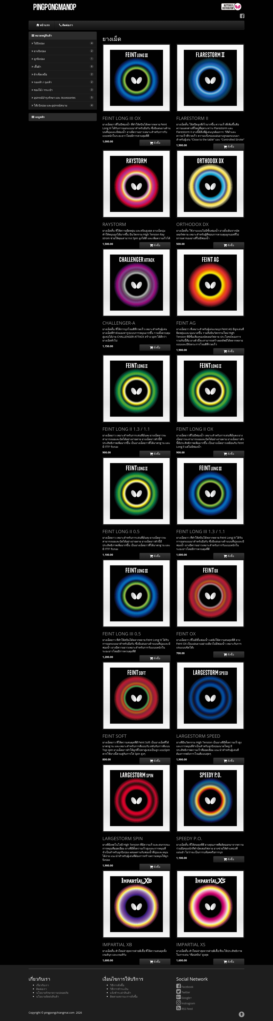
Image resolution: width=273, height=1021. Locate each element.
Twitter (183, 992)
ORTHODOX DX (192, 224)
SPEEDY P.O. (189, 838)
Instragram (185, 1003)
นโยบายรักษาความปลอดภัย (52, 992)
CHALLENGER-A (118, 323)
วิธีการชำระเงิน (119, 989)
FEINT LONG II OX (194, 429)
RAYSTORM (114, 224)
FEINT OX (186, 633)
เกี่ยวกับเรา (42, 985)
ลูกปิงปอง (63, 59)
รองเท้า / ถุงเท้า (63, 82)
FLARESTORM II (192, 118)
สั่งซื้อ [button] (155, 143)
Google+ (184, 998)
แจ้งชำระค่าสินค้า (120, 992)
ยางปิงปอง (63, 51)
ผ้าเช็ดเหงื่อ (63, 74)
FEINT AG (186, 323)
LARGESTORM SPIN (122, 838)
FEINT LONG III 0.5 (121, 633)
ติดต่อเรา (66, 25)
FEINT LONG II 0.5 (121, 531)
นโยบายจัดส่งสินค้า (47, 996)
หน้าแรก (43, 25)
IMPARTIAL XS (190, 944)
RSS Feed (184, 1009)
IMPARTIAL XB (117, 944)
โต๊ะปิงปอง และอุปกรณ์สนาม (63, 105)
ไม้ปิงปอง (63, 43)
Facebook (184, 987)
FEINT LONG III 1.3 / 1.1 (200, 531)
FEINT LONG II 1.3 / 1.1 (126, 429)
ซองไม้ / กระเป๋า (63, 90)
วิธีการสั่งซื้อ (117, 985)
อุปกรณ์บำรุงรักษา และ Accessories (63, 97)
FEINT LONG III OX (121, 118)
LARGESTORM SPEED (198, 736)
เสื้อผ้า (63, 66)
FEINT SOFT (114, 736)
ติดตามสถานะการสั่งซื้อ (123, 996)
